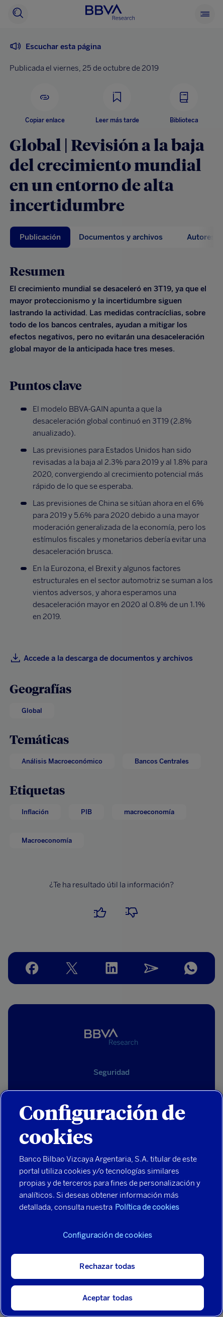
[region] (111, 1203)
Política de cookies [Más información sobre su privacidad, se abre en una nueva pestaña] (147, 1207)
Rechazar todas (107, 1266)
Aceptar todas (107, 1297)
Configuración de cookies (108, 1235)
